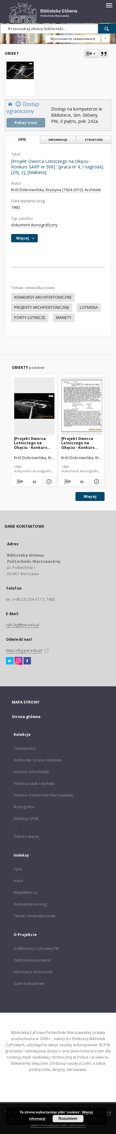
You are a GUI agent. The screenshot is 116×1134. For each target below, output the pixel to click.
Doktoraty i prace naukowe (38, 760)
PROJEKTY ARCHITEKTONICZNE (41, 307)
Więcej (90, 496)
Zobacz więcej (26, 836)
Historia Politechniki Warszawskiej (44, 795)
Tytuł (18, 869)
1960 (15, 207)
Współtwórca (25, 892)
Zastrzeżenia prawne (32, 960)
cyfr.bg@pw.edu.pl (22, 625)
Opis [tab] (22, 140)
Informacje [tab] (58, 140)
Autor (19, 880)
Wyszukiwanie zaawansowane (72, 39)
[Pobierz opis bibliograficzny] (19, 482)
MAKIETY (63, 317)
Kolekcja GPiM (26, 818)
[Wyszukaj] (107, 29)
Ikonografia (24, 806)
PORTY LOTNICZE (29, 317)
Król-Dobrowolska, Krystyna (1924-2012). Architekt (56, 189)
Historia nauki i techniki (34, 783)
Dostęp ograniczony (22, 107)
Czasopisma (25, 748)
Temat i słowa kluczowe (35, 915)
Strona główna (26, 716)
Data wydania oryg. (31, 904)
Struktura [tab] (94, 140)
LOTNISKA (89, 307)
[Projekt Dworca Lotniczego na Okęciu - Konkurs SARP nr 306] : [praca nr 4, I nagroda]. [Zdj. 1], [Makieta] (34, 443)
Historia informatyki (31, 771)
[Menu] (108, 5)
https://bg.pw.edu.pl (24, 650)
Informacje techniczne (33, 972)
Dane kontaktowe (29, 983)
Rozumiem (67, 1118)
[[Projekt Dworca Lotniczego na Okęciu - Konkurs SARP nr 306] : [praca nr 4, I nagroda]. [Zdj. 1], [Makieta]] (34, 405)
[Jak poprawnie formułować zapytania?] (105, 38)
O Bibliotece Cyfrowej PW (36, 948)
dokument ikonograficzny (34, 225)
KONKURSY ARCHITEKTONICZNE (43, 297)
